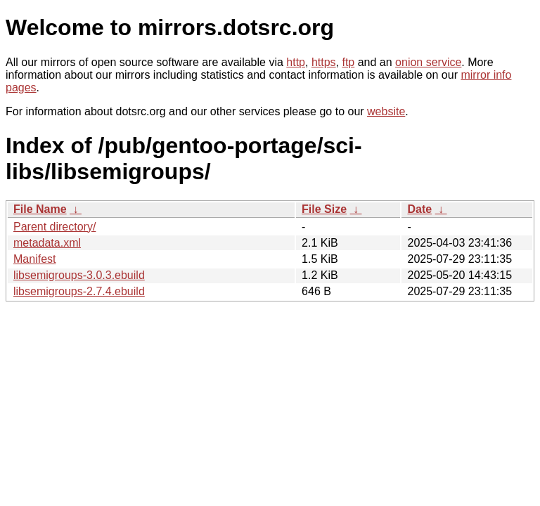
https (323, 62)
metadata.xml (47, 243)
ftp (348, 62)
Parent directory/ (54, 227)
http (295, 62)
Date (419, 209)
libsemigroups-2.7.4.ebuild (79, 291)
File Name (40, 209)
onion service (428, 62)
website (386, 111)
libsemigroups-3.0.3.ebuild (79, 275)
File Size (324, 209)
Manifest (34, 259)
